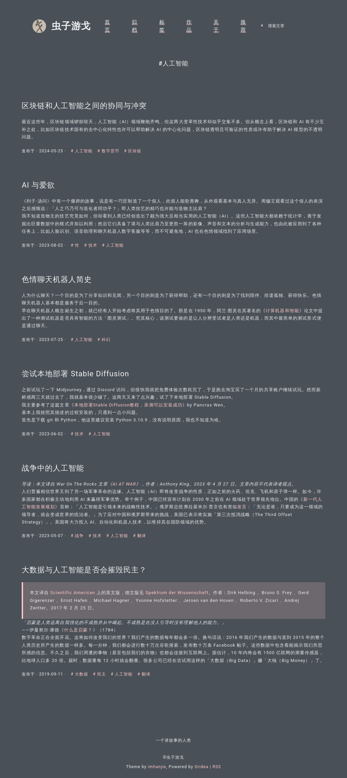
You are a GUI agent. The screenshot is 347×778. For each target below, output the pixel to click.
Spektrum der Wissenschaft (178, 598)
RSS (216, 766)
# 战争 (80, 537)
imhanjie (157, 766)
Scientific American (74, 598)
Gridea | (203, 766)
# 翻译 (141, 537)
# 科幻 (106, 333)
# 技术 (93, 235)
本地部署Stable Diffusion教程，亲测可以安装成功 (130, 402)
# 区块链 (135, 137)
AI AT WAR (126, 485)
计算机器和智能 (284, 304)
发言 (253, 508)
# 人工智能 (84, 137)
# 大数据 (82, 687)
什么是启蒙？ (80, 635)
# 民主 (102, 687)
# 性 (78, 235)
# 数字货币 (111, 137)
